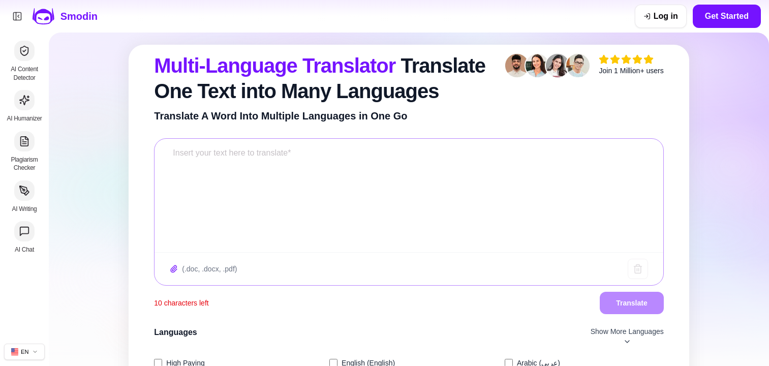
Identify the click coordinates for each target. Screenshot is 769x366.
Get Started (727, 16)
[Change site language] (24, 352)
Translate (631, 303)
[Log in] (661, 16)
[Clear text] (638, 269)
